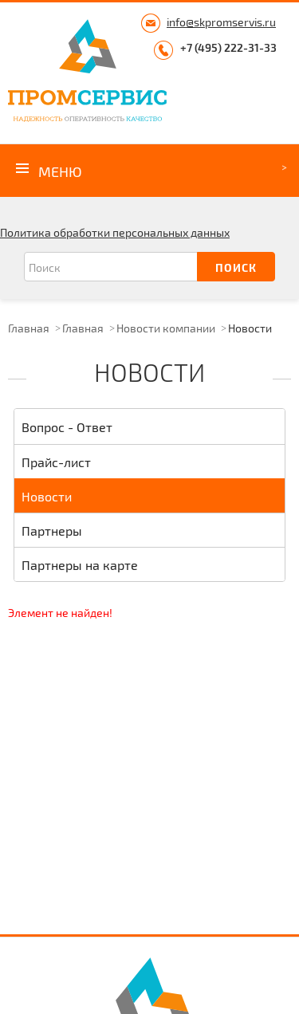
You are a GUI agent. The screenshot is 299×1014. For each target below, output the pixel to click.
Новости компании (165, 328)
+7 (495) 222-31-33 (228, 47)
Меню (60, 171)
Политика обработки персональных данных (115, 232)
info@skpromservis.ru (221, 22)
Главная (28, 328)
